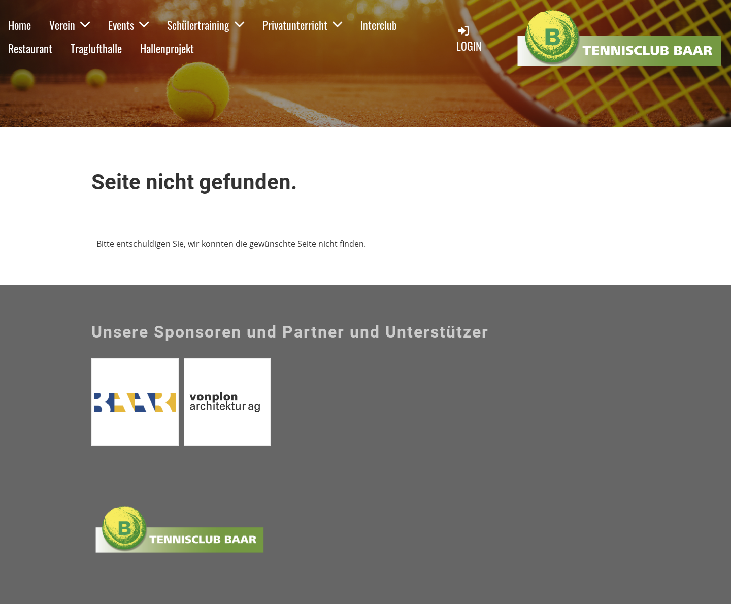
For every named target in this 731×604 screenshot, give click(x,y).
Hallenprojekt (167, 48)
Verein (69, 25)
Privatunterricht (302, 25)
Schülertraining (205, 25)
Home (19, 25)
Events (128, 25)
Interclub (378, 25)
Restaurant (30, 48)
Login (469, 39)
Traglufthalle (96, 48)
